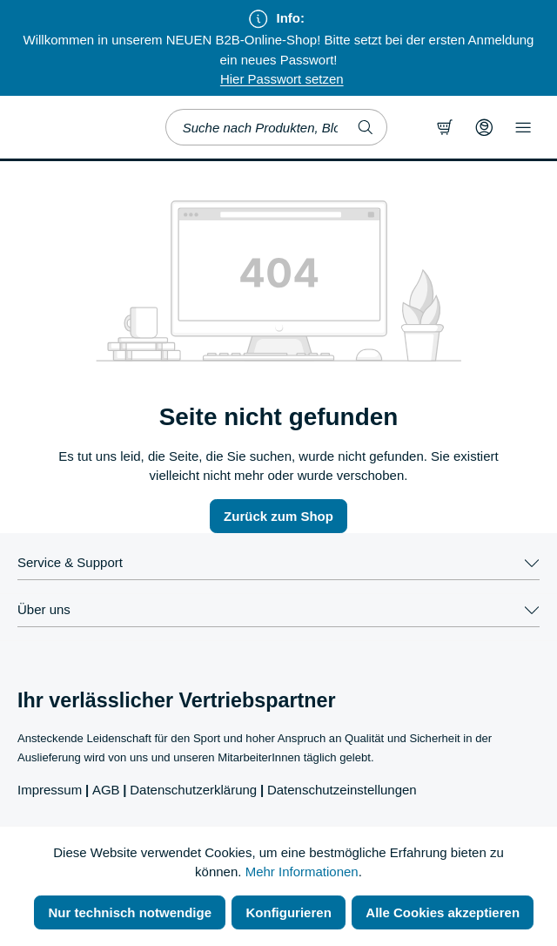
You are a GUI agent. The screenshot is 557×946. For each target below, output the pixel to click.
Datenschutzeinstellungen (342, 789)
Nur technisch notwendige (129, 912)
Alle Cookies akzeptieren (443, 912)
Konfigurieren (288, 912)
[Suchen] (366, 127)
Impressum (49, 789)
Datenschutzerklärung (193, 789)
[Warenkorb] (444, 127)
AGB (106, 789)
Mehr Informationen (302, 871)
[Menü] (523, 127)
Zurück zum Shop (278, 516)
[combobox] (255, 127)
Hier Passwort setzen (282, 78)
